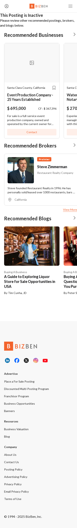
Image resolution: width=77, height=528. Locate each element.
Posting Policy (13, 469)
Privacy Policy (13, 484)
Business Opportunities (19, 403)
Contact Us (11, 462)
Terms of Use (12, 499)
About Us (10, 454)
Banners (9, 411)
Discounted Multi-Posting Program (26, 389)
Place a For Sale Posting (19, 381)
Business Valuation (16, 429)
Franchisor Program (16, 396)
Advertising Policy (15, 476)
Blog (7, 436)
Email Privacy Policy (16, 491)
